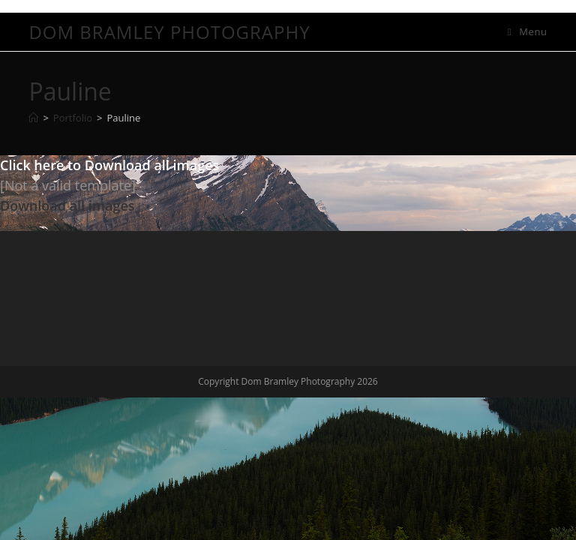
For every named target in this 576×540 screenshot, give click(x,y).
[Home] (33, 117)
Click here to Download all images (109, 165)
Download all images (67, 205)
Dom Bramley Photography (169, 32)
